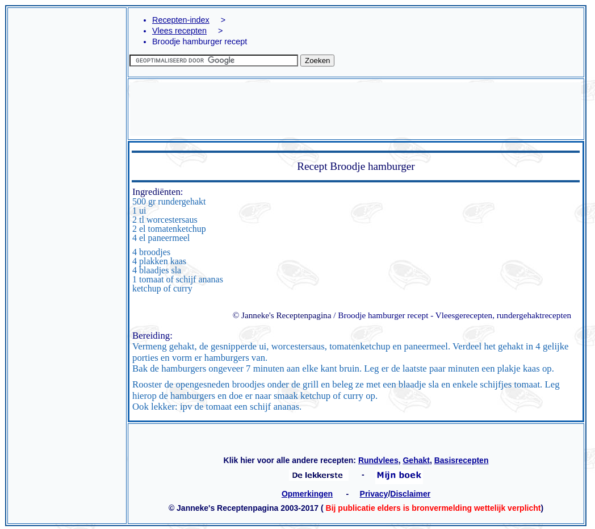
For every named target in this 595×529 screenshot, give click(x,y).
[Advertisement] (67, 170)
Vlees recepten (179, 30)
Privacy (374, 493)
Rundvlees (378, 460)
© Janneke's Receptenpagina (282, 315)
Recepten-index (180, 19)
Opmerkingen (307, 493)
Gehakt (416, 460)
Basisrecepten (461, 460)
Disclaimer (410, 493)
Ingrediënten (156, 191)
